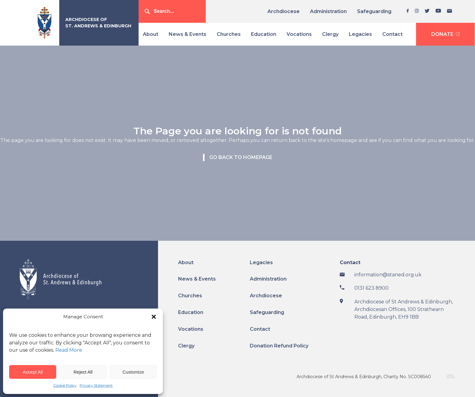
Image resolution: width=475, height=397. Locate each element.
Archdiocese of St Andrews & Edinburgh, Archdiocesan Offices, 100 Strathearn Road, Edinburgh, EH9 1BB (403, 309)
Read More (68, 350)
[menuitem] (285, 11)
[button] (154, 317)
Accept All (33, 372)
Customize (133, 372)
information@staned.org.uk (388, 275)
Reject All (83, 372)
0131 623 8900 (371, 288)
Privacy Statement (96, 385)
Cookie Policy (65, 385)
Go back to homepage (240, 157)
